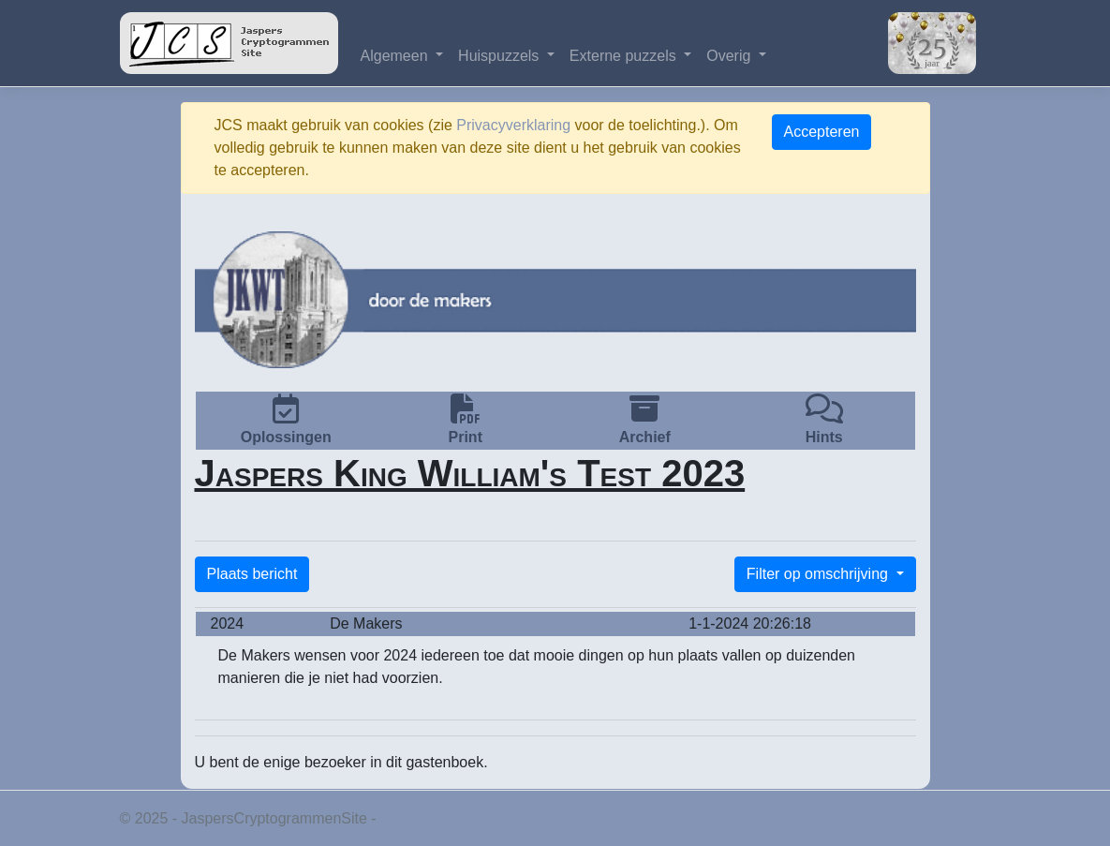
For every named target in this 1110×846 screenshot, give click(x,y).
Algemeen (397, 56)
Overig (730, 56)
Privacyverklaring (513, 125)
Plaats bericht (252, 574)
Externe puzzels (625, 56)
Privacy (404, 818)
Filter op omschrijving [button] (820, 574)
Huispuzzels (500, 56)
